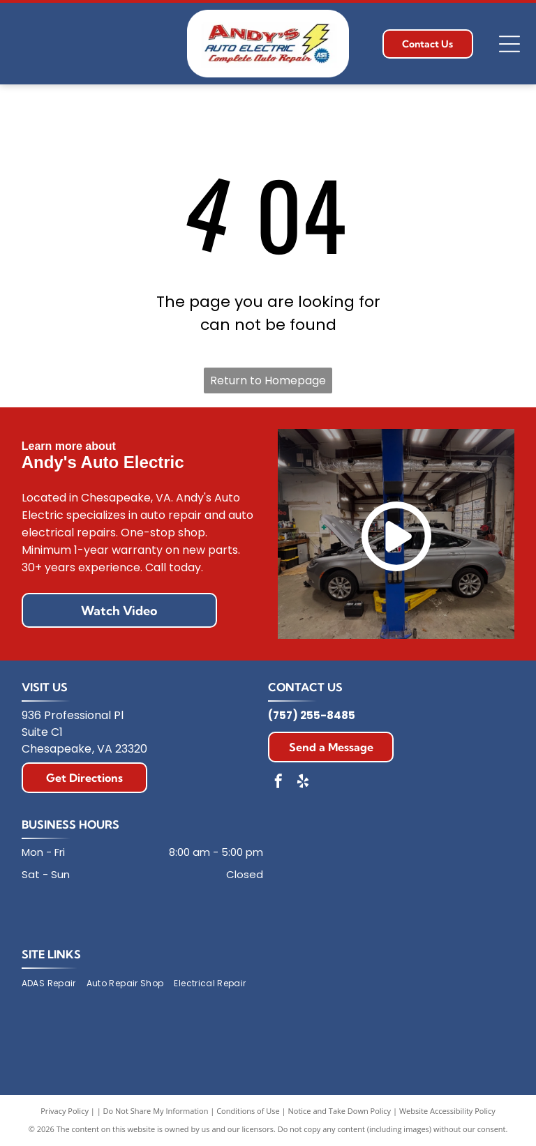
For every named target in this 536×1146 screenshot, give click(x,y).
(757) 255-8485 (311, 715)
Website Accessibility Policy (447, 1111)
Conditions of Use (248, 1111)
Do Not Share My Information (156, 1111)
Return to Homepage (268, 380)
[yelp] (302, 783)
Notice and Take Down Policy (340, 1111)
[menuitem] (54, 983)
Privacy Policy (64, 1111)
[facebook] (278, 783)
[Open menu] (509, 43)
